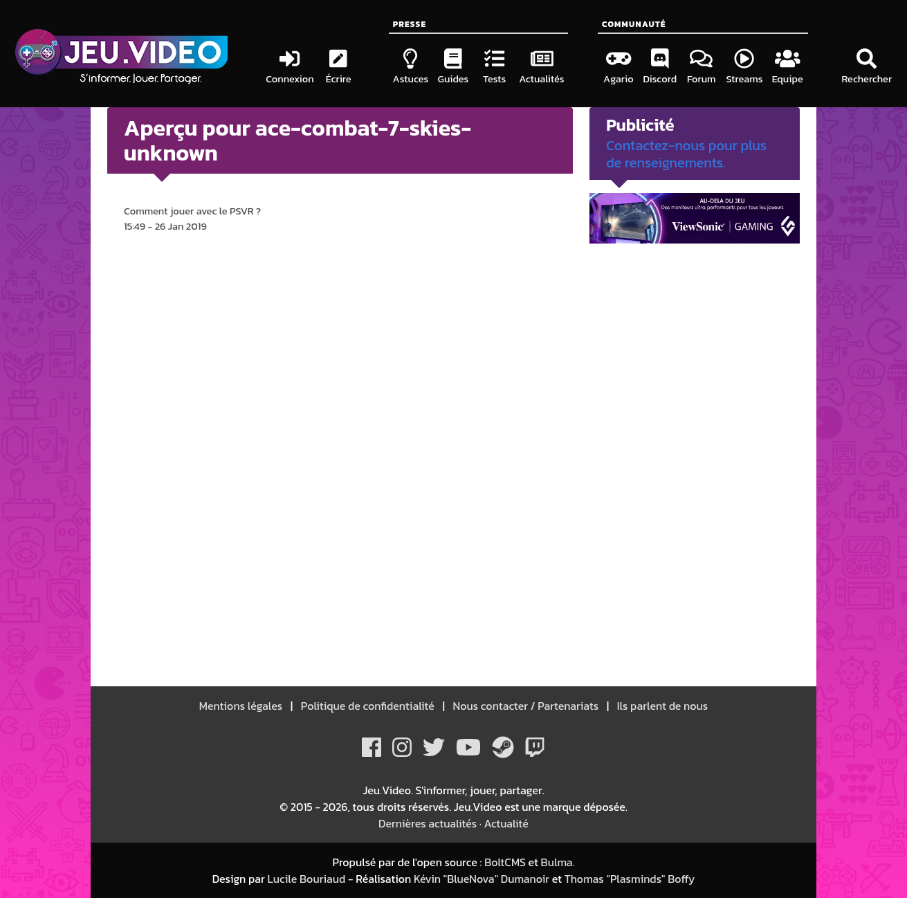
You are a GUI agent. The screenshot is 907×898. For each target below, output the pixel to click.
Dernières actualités (427, 823)
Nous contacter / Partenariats (525, 705)
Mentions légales (242, 705)
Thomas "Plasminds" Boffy (630, 878)
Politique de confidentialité (367, 705)
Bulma (557, 862)
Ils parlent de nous (661, 705)
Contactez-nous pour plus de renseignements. (686, 154)
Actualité (506, 823)
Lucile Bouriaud (306, 878)
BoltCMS (505, 862)
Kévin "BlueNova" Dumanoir (481, 878)
